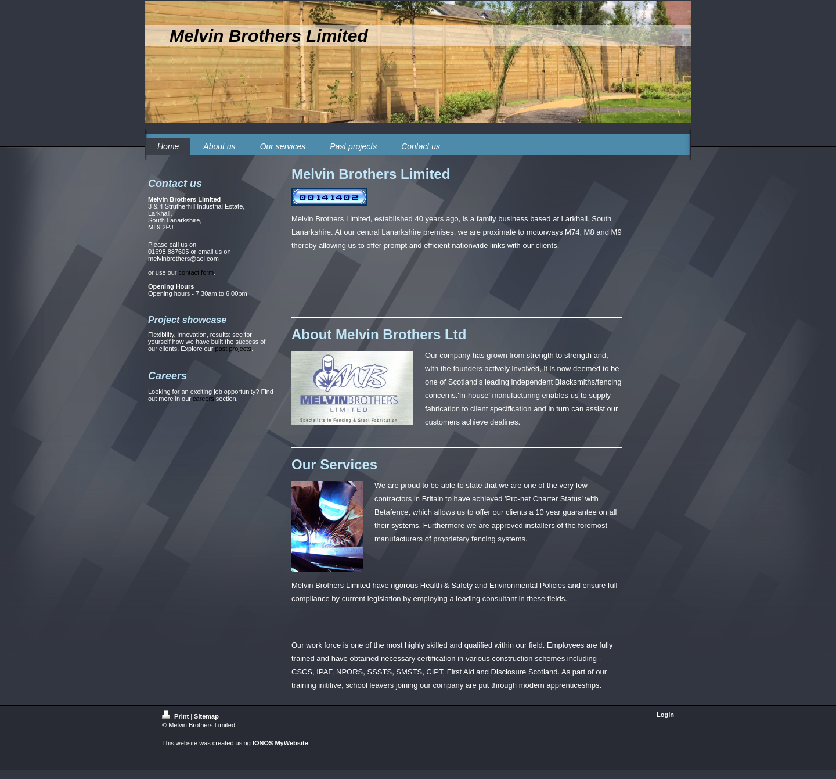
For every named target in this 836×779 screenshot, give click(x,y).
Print (176, 716)
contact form (196, 272)
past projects (233, 348)
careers (203, 398)
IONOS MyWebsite (280, 742)
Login (665, 714)
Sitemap (206, 716)
